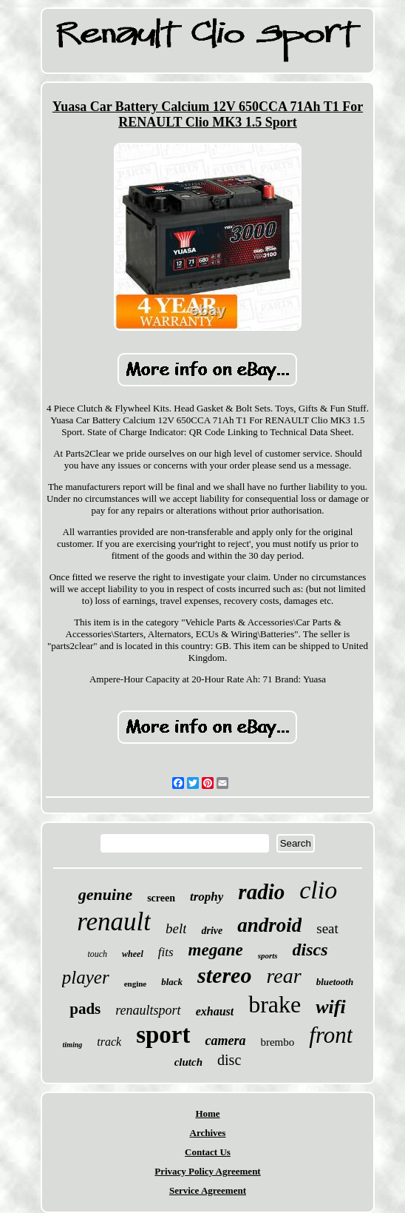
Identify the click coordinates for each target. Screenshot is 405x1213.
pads (85, 1009)
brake (274, 1004)
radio (261, 892)
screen (161, 898)
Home (207, 1113)
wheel (132, 954)
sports (268, 955)
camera (225, 1040)
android (269, 925)
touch (97, 954)
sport (163, 1034)
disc (229, 1060)
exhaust (215, 1011)
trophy (206, 897)
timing (73, 1045)
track (109, 1041)
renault (114, 921)
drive (211, 930)
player (85, 977)
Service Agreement (207, 1190)
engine (135, 983)
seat (327, 928)
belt (176, 928)
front (331, 1035)
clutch (188, 1062)
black (172, 981)
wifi (330, 1007)
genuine (105, 894)
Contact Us (208, 1151)
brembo (277, 1042)
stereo (224, 975)
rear (283, 975)
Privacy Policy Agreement (207, 1171)
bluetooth (335, 981)
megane (215, 950)
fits (166, 952)
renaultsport (147, 1010)
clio (318, 890)
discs (310, 949)
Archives (208, 1132)
